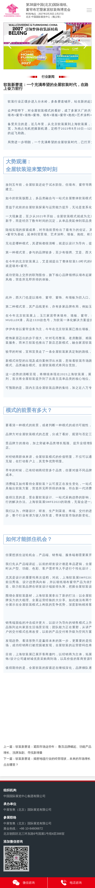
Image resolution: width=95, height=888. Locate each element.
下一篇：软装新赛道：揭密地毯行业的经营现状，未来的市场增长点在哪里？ (46, 761)
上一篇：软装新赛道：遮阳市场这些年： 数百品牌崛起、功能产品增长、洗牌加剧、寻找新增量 (47, 749)
